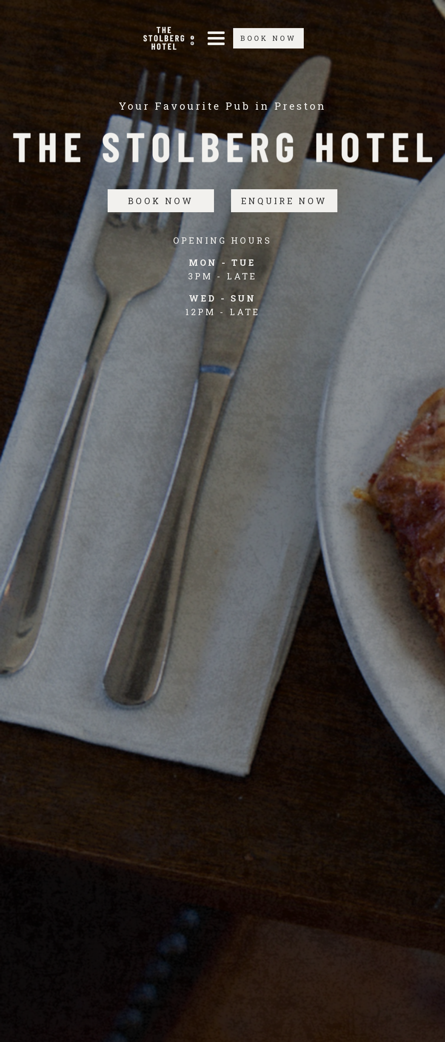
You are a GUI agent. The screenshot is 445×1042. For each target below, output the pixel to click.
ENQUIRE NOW (284, 200)
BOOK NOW (268, 38)
